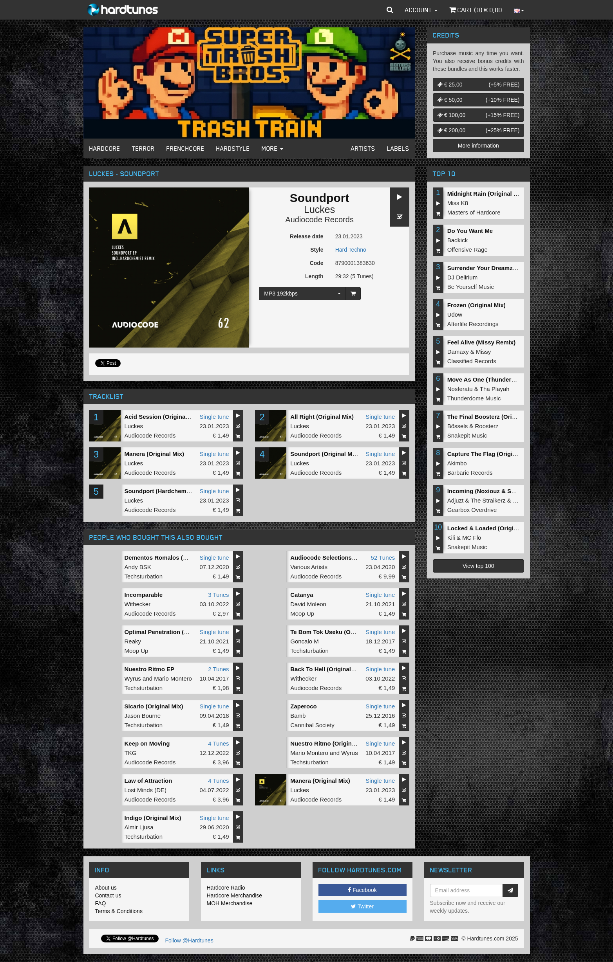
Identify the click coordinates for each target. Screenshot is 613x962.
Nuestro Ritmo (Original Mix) (330, 743)
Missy (483, 351)
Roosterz (487, 426)
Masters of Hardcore (474, 212)
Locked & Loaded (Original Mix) (491, 528)
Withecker (138, 604)
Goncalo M (304, 641)
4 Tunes (218, 743)
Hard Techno (350, 250)
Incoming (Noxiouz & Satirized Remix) (500, 491)
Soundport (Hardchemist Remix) (170, 491)
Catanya (301, 594)
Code (317, 263)
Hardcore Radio (226, 888)
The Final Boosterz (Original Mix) (493, 416)
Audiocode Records (319, 219)
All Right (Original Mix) (322, 416)
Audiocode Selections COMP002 (335, 557)
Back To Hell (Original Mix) (327, 669)
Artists (363, 148)
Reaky (133, 641)
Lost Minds (139, 790)
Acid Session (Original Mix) (163, 416)
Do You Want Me (470, 230)
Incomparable (144, 594)
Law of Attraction (148, 780)
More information (478, 145)
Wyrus (133, 678)
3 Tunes (218, 594)
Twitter (362, 906)
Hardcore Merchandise (234, 895)
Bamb (298, 715)
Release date (307, 236)
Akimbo (457, 463)
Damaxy (458, 351)
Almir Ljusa (139, 827)
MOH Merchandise (230, 903)
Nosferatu (460, 389)
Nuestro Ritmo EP (150, 669)
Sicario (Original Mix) (154, 706)
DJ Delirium (462, 277)
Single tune (214, 416)
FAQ (100, 903)
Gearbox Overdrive (472, 509)
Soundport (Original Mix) (324, 453)
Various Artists (308, 567)
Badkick (457, 240)
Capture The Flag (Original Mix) (491, 453)
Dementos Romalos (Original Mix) (172, 557)
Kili (451, 537)
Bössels (457, 426)
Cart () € (475, 10)
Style (316, 250)
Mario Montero (173, 678)
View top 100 (478, 566)
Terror (143, 148)
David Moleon (308, 604)
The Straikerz (487, 500)
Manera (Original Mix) (154, 453)
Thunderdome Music (474, 398)
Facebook (362, 890)
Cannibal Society (312, 725)
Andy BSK (138, 567)
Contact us (108, 895)
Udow (454, 314)
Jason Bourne (143, 715)
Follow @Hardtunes (189, 940)
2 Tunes (218, 669)
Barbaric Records (470, 472)
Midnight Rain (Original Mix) (486, 193)
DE (160, 790)
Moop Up (302, 613)
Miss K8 (457, 203)
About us (106, 888)
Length (314, 276)
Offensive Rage (467, 249)
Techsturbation (144, 576)
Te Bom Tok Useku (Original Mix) (336, 632)
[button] (390, 10)
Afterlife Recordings (473, 324)
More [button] (272, 148)
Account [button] (421, 10)
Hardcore (104, 148)
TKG (131, 752)
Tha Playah (495, 389)
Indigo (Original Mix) (153, 817)
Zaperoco (303, 706)
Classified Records (471, 361)
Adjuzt (455, 500)
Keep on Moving (147, 743)
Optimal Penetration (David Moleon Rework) (186, 632)
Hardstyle (233, 148)
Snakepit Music (467, 435)
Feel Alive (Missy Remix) (481, 342)
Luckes (319, 209)
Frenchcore (185, 148)
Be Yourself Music (470, 286)
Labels (398, 148)
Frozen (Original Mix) (476, 305)
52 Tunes (383, 557)
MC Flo (471, 537)
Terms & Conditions (119, 911)
